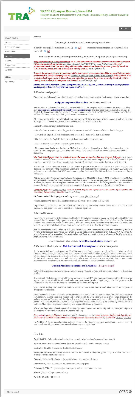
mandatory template (79, 75)
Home (7, 42)
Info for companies (108, 246)
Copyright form (59, 189)
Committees (10, 51)
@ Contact (9, 81)
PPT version (95, 64)
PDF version (106, 64)
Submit (8, 60)
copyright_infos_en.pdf (89, 196)
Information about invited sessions (63, 241)
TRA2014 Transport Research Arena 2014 (66, 11)
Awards (8, 70)
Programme (10, 65)
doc (111, 241)
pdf (109, 102)
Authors (8, 56)
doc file (92, 102)
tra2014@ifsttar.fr (96, 69)
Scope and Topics (12, 47)
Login (124, 29)
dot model (101, 102)
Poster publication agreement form (81, 315)
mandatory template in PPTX (75, 64)
